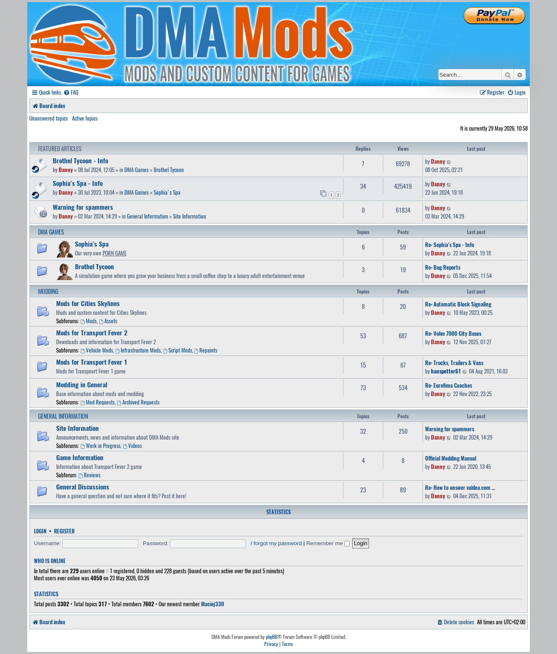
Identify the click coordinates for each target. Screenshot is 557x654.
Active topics (85, 118)
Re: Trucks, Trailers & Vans (454, 362)
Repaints (206, 350)
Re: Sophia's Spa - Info (449, 244)
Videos (132, 445)
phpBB (271, 636)
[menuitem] (70, 92)
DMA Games (136, 169)
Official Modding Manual (450, 458)
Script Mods (177, 350)
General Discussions (82, 486)
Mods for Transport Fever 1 (91, 362)
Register (64, 531)
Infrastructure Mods (138, 350)
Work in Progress (100, 445)
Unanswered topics (48, 118)
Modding (48, 291)
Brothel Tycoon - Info (80, 160)
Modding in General (81, 384)
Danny (66, 169)
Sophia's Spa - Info (78, 183)
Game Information (79, 457)
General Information (147, 216)
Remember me (328, 543)
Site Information (189, 216)
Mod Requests (97, 402)
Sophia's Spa (167, 192)
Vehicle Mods (96, 350)
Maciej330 (212, 604)
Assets (108, 321)
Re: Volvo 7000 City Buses (453, 333)
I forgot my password (276, 543)
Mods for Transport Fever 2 (91, 332)
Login (40, 531)
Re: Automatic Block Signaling (458, 304)
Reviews (89, 475)
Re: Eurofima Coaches (448, 385)
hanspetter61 (446, 371)
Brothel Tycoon (169, 169)
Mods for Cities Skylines (88, 303)
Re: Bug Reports (442, 267)
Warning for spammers (83, 207)
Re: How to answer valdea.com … (460, 487)
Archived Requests (138, 402)
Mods (88, 321)
